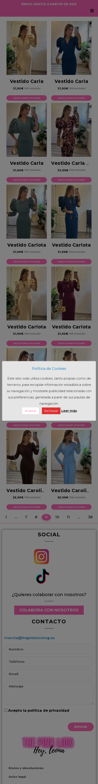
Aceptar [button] (30, 414)
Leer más (69, 414)
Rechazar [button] (51, 414)
